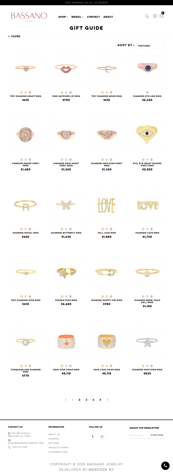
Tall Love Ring (107, 232)
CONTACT (93, 16)
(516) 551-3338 (19, 447)
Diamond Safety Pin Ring (106, 300)
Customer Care (58, 452)
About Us (54, 434)
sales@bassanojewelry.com (25, 443)
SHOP (63, 16)
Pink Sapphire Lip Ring (66, 96)
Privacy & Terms (58, 447)
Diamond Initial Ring (26, 232)
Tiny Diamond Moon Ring (106, 96)
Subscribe (157, 435)
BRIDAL (77, 16)
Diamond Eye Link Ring (147, 96)
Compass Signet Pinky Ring (26, 164)
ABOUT (108, 16)
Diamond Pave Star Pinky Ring (107, 164)
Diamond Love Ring (147, 232)
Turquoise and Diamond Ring (26, 370)
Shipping (53, 439)
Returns (53, 443)
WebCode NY (101, 469)
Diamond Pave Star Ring (147, 369)
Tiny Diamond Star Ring (26, 300)
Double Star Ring (66, 300)
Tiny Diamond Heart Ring (25, 96)
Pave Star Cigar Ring (66, 369)
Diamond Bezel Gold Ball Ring (147, 301)
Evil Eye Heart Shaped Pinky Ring (147, 164)
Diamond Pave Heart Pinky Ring (66, 164)
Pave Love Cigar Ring (107, 369)
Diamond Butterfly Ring (66, 232)
